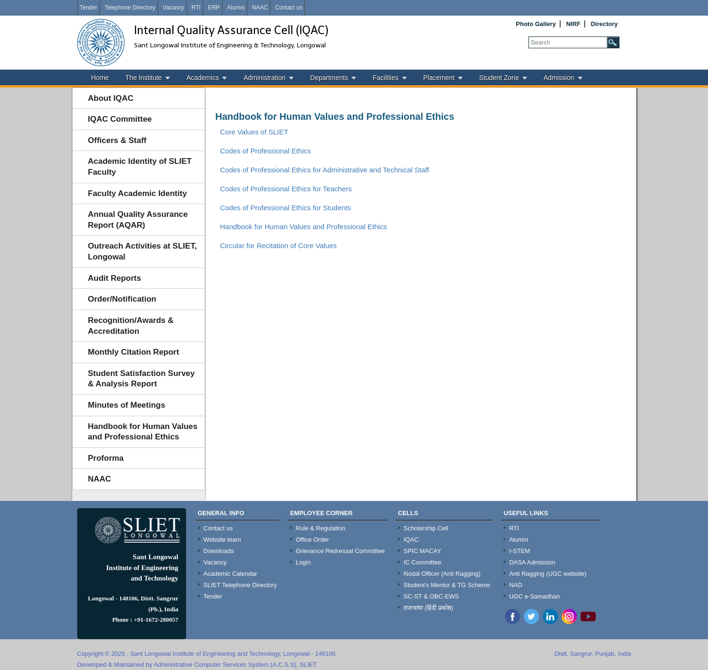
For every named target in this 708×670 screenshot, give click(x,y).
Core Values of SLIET (254, 132)
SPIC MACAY (422, 550)
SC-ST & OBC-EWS (431, 596)
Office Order (312, 539)
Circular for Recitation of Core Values (278, 245)
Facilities (385, 77)
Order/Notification (122, 299)
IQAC (411, 539)
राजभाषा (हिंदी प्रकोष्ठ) (428, 607)
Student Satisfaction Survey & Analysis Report (141, 379)
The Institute (143, 77)
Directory (604, 23)
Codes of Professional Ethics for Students (285, 208)
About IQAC (111, 98)
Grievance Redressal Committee (340, 550)
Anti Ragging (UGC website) (547, 573)
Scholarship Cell (425, 528)
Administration (264, 77)
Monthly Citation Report (133, 352)
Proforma (106, 458)
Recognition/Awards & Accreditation (131, 326)
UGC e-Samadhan (534, 596)
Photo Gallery (536, 23)
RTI (195, 7)
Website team (222, 539)
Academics (203, 77)
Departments (329, 77)
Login (303, 562)
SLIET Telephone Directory (240, 585)
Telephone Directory (130, 7)
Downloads (219, 550)
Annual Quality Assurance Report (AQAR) (138, 220)
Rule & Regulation (320, 528)
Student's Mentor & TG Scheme (446, 585)
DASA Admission (532, 562)
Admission (559, 77)
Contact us (288, 7)
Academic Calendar (230, 573)
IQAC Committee (120, 119)
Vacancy (173, 7)
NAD (515, 585)
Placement (439, 77)
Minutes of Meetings (126, 405)
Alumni (236, 7)
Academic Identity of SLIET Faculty (140, 167)
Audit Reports (114, 278)
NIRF (573, 23)
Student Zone (499, 77)
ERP (214, 7)
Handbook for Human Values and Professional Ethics (142, 432)
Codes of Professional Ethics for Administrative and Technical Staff (324, 170)
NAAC (260, 7)
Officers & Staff (117, 140)
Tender (89, 7)
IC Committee (422, 562)
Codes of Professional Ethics (265, 151)
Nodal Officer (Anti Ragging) (441, 573)
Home (100, 77)
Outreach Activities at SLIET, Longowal (142, 251)
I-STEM (519, 550)
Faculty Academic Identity (137, 193)
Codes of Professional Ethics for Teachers (286, 189)
